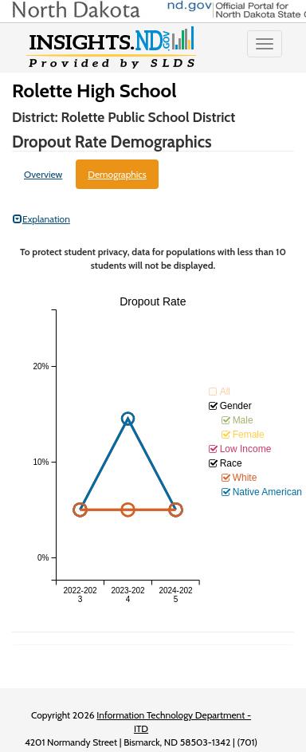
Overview (43, 174)
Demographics (117, 174)
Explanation (41, 219)
